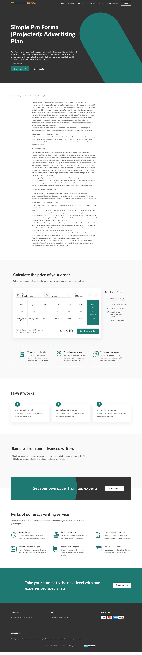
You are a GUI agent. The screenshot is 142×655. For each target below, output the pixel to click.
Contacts (92, 6)
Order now (18, 72)
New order (126, 6)
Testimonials (71, 6)
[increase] (96, 298)
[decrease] (89, 298)
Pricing (62, 6)
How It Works (82, 6)
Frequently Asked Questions (59, 620)
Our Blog (100, 6)
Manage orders (113, 6)
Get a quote (39, 72)
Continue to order (88, 334)
